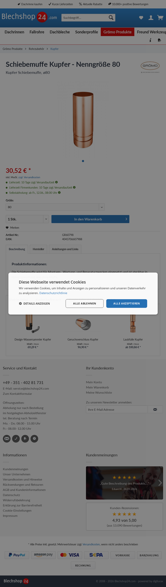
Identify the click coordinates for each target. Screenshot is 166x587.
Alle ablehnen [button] (84, 303)
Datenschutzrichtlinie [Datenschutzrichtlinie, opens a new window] (53, 293)
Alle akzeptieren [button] (126, 303)
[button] (34, 303)
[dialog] (83, 294)
